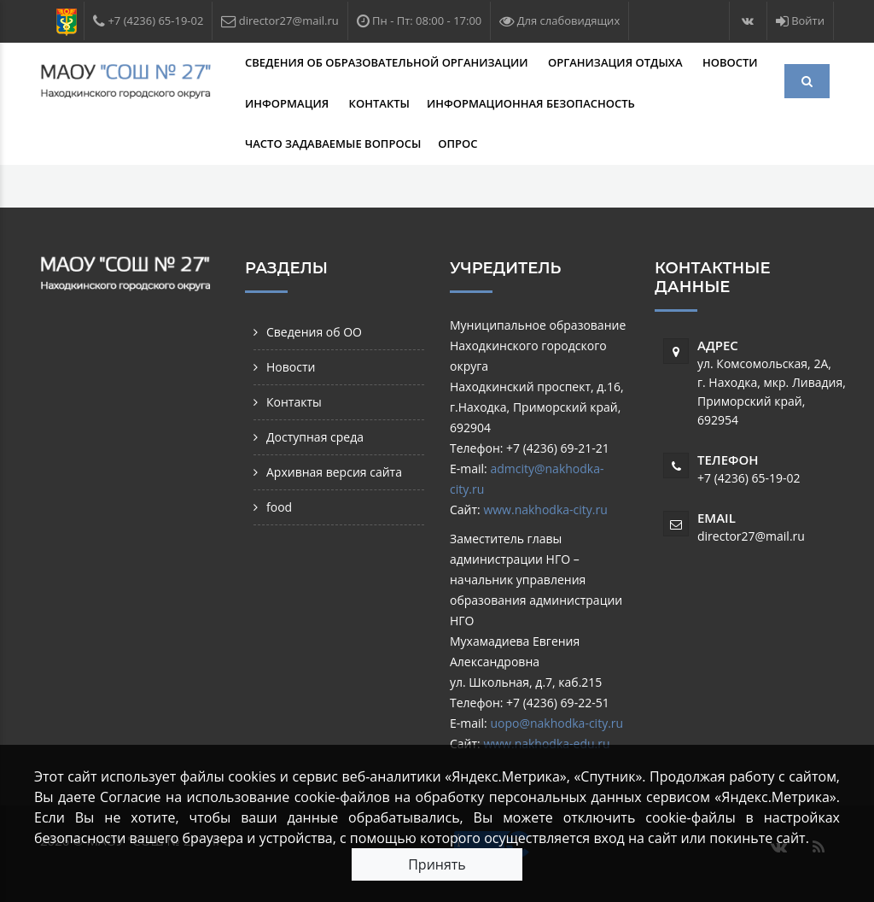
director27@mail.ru (751, 536)
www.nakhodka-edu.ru (546, 743)
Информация (288, 103)
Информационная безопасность (532, 103)
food (279, 507)
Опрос (457, 143)
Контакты (379, 103)
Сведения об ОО (314, 332)
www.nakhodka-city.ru (545, 509)
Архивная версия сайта (334, 472)
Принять (437, 864)
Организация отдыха (616, 62)
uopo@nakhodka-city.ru (556, 723)
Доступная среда (315, 437)
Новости (730, 62)
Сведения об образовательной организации (388, 62)
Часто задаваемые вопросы (333, 143)
